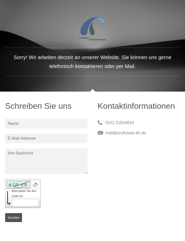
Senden (13, 218)
